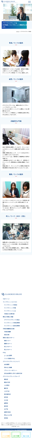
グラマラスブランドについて (11, 361)
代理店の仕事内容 (9, 314)
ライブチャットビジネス (10, 302)
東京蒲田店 (7, 394)
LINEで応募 (16, 436)
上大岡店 (6, 385)
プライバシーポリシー (10, 370)
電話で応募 (26, 436)
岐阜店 (6, 406)
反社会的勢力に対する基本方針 (13, 373)
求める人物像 (8, 367)
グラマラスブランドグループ (11, 376)
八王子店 (6, 391)
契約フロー (7, 340)
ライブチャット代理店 (10, 305)
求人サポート (8, 346)
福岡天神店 (7, 412)
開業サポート (8, 343)
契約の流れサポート (9, 337)
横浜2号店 (7, 382)
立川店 (6, 400)
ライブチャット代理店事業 (12, 322)
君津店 (6, 418)
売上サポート (8, 349)
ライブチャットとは (10, 311)
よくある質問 (8, 355)
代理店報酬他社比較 (9, 328)
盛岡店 (6, 403)
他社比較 (6, 334)
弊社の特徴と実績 (8, 316)
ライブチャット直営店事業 (12, 325)
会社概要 (6, 364)
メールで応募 (6, 436)
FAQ (4, 352)
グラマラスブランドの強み (12, 319)
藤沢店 (6, 388)
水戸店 (6, 409)
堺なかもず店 (8, 415)
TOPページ (6, 299)
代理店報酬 (7, 331)
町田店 (6, 397)
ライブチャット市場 (10, 308)
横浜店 (6, 379)
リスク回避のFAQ (9, 358)
